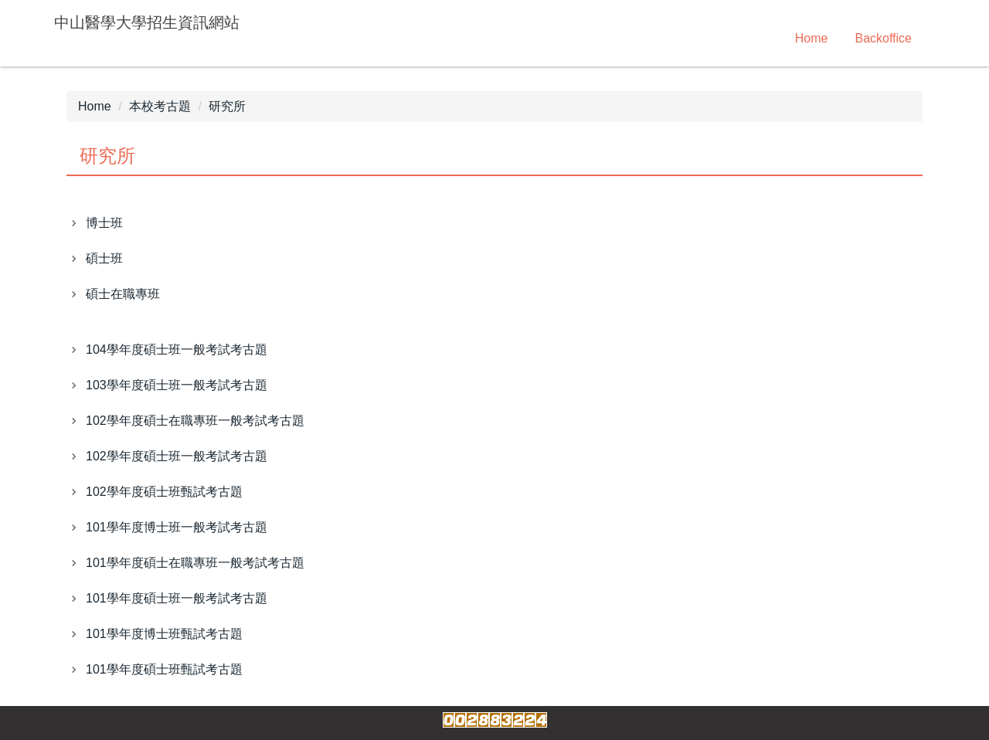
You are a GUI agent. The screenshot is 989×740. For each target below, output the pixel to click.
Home (811, 38)
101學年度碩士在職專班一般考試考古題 (195, 562)
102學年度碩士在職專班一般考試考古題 (195, 420)
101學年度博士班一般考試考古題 (176, 527)
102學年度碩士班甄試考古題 (164, 491)
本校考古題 (160, 106)
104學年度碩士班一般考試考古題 (176, 349)
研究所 (227, 106)
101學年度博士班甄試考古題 (164, 633)
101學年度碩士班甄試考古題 (164, 669)
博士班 (104, 222)
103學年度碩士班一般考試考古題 (176, 385)
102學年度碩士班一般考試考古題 (176, 456)
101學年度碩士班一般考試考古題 (176, 598)
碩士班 (104, 258)
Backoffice (883, 38)
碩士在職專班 (123, 293)
